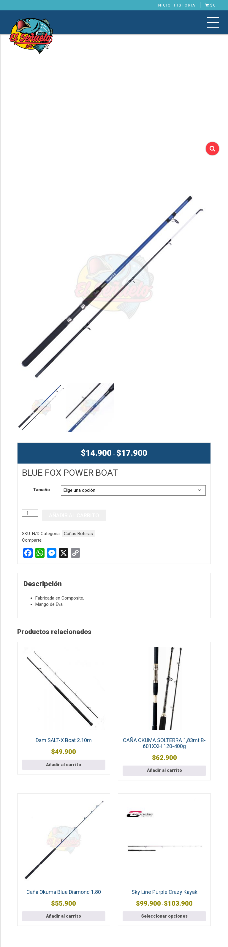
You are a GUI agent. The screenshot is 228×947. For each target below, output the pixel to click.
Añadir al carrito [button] (63, 764)
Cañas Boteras (78, 533)
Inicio (164, 5)
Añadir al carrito (74, 515)
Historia (185, 5)
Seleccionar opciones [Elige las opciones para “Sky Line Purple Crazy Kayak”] (164, 916)
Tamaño (41, 489)
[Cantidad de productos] (30, 513)
